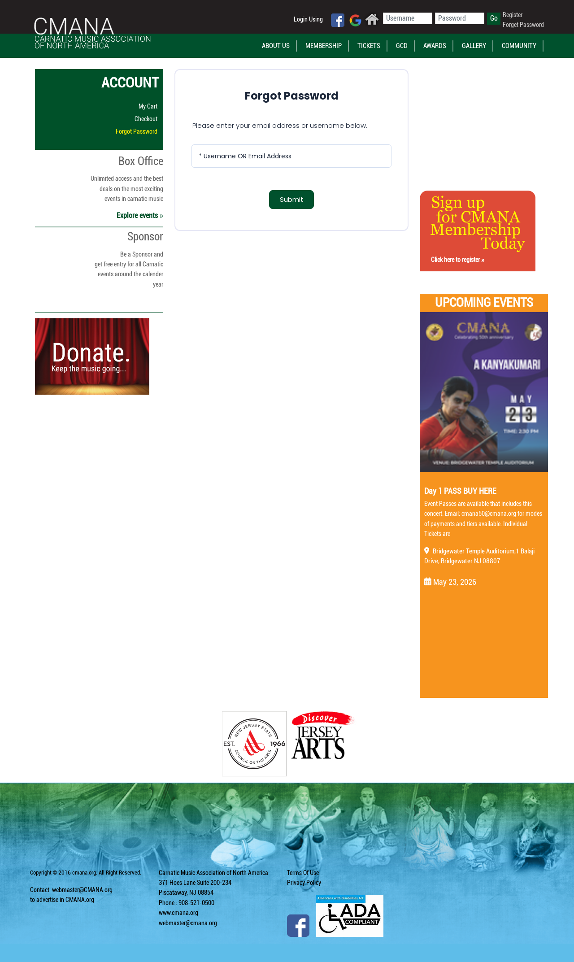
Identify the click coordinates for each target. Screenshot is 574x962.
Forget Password (523, 24)
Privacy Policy (304, 882)
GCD (402, 46)
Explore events (140, 215)
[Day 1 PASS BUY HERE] (484, 392)
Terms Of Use (303, 872)
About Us (276, 46)
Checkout (146, 118)
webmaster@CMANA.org (82, 889)
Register (512, 14)
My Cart (148, 106)
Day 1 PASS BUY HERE (460, 491)
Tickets (368, 46)
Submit (292, 199)
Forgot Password (136, 131)
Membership (323, 46)
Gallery (474, 46)
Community (519, 46)
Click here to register (457, 259)
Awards (434, 46)
